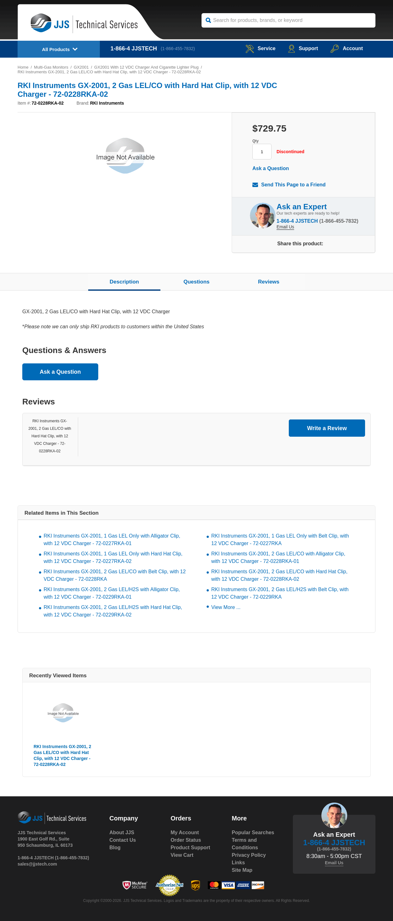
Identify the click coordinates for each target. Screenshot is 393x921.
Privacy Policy (249, 855)
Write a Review (327, 428)
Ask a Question (270, 168)
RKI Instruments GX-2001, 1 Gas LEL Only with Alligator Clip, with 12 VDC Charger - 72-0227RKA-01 (112, 539)
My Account (184, 832)
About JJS (122, 832)
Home (23, 67)
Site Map (242, 870)
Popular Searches (253, 832)
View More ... (225, 607)
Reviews (268, 282)
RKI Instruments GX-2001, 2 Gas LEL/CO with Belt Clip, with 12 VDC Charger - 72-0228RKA (115, 575)
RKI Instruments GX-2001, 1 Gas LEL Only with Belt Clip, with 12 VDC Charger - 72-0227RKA (280, 539)
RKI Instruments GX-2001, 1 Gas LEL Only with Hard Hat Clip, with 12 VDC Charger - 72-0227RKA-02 (113, 557)
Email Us (285, 226)
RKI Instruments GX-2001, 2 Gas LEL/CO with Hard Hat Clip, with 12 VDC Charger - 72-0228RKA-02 (49, 436)
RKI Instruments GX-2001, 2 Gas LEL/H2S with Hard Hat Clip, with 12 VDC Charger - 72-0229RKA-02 (113, 611)
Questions (196, 282)
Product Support (190, 847)
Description (124, 282)
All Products (56, 49)
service (260, 48)
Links (238, 862)
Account (347, 48)
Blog (115, 847)
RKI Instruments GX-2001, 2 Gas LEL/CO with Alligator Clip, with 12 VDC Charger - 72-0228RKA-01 (278, 557)
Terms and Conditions (245, 843)
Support (303, 48)
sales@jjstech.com (37, 863)
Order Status (185, 840)
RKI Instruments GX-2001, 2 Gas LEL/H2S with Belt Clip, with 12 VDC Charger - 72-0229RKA (280, 593)
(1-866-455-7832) (178, 48)
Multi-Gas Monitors (51, 67)
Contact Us (123, 840)
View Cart (181, 855)
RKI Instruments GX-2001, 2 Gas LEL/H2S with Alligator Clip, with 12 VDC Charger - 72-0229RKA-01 (112, 593)
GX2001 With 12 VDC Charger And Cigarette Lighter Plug (146, 67)
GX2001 (81, 67)
